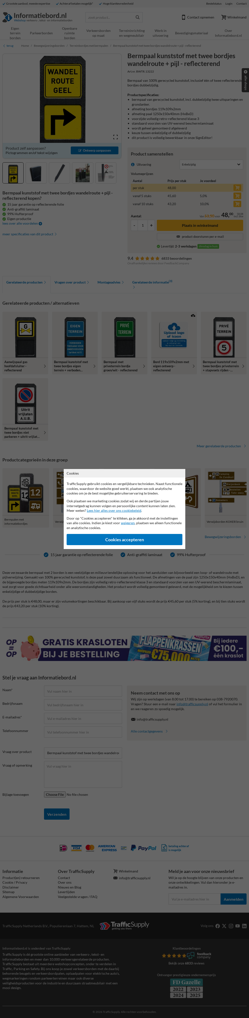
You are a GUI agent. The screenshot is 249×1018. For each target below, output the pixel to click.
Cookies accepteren (124, 539)
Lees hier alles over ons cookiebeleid (114, 510)
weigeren (128, 523)
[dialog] (124, 509)
